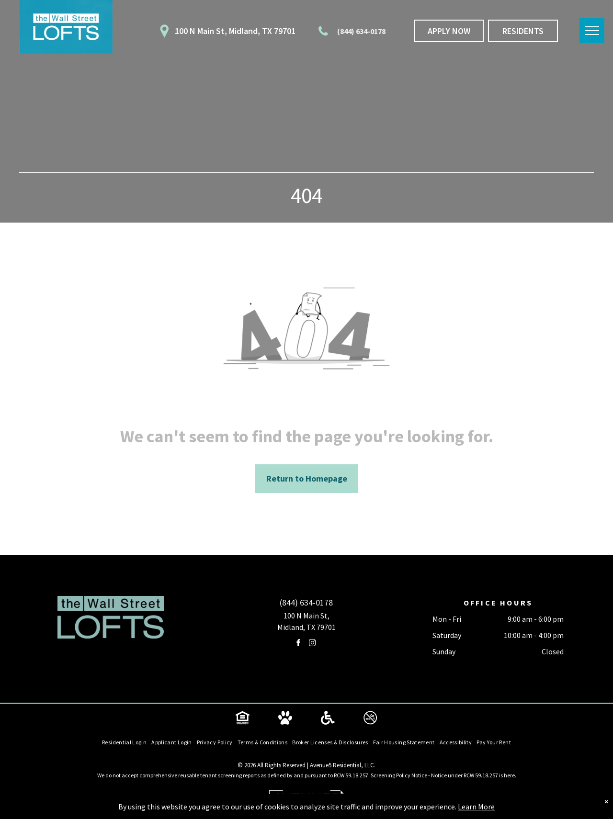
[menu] (591, 30)
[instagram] (312, 644)
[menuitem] (124, 743)
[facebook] (298, 644)
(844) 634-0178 (361, 31)
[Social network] (242, 719)
